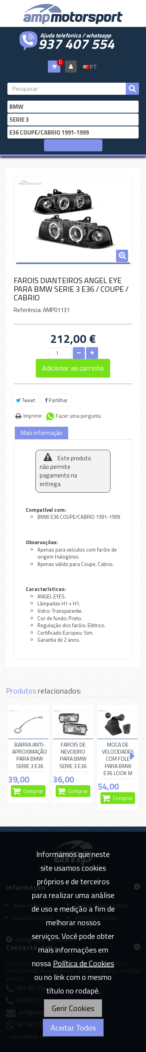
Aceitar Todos (73, 1028)
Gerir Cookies (73, 1008)
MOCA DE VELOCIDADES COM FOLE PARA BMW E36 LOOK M (118, 759)
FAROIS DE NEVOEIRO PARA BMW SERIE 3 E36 (73, 755)
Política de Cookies (83, 963)
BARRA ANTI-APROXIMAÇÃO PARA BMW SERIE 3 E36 (29, 755)
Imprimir (32, 416)
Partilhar (56, 400)
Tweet (25, 400)
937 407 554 (76, 43)
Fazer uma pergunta (78, 416)
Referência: (28, 310)
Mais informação (41, 432)
